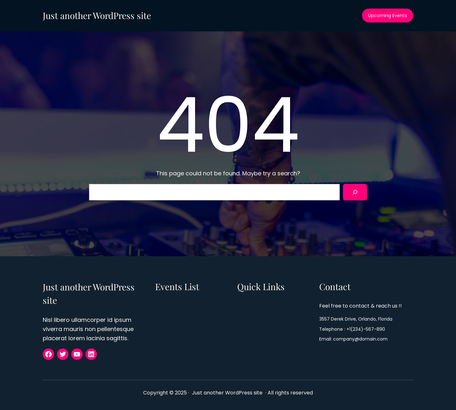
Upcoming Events (387, 15)
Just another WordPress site (97, 15)
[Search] (355, 192)
